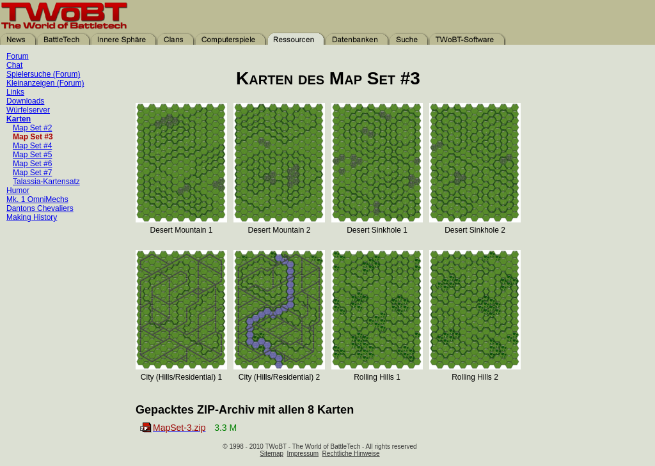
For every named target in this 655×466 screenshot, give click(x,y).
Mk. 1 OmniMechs (37, 199)
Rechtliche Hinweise (351, 453)
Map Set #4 (32, 145)
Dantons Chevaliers (40, 208)
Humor (17, 190)
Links (15, 92)
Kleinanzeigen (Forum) (45, 83)
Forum (17, 56)
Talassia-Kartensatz (46, 181)
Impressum (303, 453)
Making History (31, 217)
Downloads (25, 101)
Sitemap (271, 453)
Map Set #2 (32, 127)
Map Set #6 (32, 163)
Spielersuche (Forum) (43, 74)
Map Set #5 (32, 154)
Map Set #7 (32, 172)
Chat (14, 65)
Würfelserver (28, 109)
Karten (18, 118)
